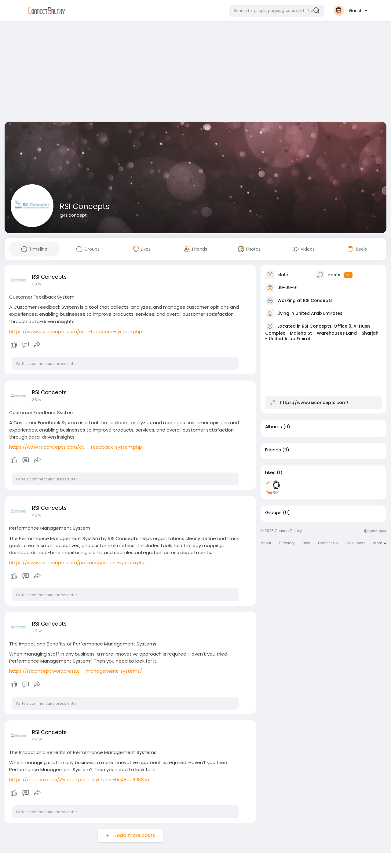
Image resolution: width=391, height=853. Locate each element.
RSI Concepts (85, 206)
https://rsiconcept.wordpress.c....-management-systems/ (75, 671)
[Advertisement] (195, 73)
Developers (355, 543)
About (266, 543)
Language (375, 531)
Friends (273, 449)
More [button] (379, 543)
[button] (276, 11)
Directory (287, 543)
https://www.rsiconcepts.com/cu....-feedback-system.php (75, 331)
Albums (273, 426)
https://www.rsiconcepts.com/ (314, 402)
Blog (306, 543)
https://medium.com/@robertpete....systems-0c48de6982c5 (79, 779)
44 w (37, 631)
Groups (273, 512)
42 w (37, 515)
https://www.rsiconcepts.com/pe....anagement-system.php (77, 562)
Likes (270, 472)
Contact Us (328, 543)
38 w (36, 284)
